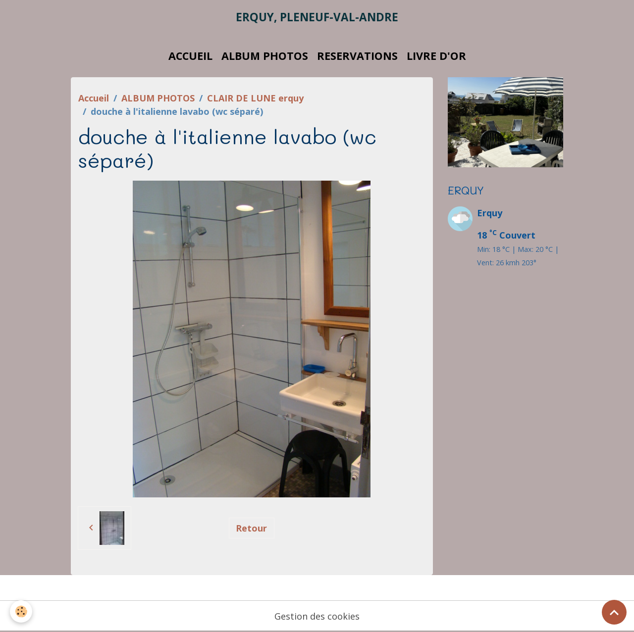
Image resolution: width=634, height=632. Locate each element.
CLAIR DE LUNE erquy (255, 98)
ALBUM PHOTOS (264, 56)
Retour (251, 528)
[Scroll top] (614, 612)
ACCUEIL (190, 56)
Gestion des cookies (317, 616)
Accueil (93, 98)
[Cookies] (21, 611)
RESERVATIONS (357, 56)
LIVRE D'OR (436, 56)
